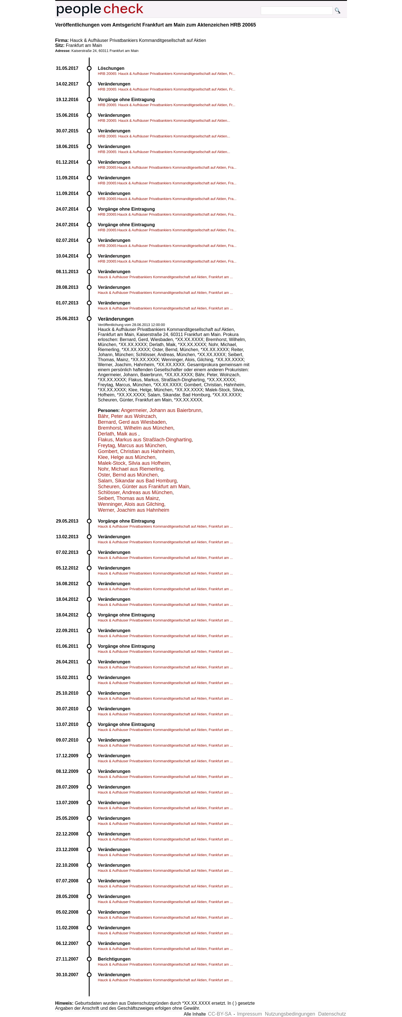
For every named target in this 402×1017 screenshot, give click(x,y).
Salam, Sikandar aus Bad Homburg (137, 481)
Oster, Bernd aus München (128, 475)
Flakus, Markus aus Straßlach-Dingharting (145, 439)
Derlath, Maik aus (118, 434)
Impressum (249, 1014)
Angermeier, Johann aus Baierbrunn (161, 410)
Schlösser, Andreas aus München (135, 492)
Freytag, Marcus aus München (132, 445)
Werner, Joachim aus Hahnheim (133, 510)
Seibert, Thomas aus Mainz (128, 498)
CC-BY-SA (219, 1014)
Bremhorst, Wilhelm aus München (135, 428)
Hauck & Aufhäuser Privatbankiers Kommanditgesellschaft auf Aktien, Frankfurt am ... (165, 277)
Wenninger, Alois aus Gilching (131, 504)
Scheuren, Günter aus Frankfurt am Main (143, 486)
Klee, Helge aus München (126, 457)
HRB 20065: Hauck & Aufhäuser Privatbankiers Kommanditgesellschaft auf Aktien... (164, 120)
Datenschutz (332, 1014)
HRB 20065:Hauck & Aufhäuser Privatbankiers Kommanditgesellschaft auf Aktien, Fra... (167, 167)
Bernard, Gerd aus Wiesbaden (132, 422)
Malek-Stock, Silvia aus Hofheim (134, 463)
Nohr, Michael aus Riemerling (131, 469)
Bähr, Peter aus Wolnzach (127, 416)
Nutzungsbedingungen (290, 1014)
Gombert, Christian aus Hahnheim (136, 451)
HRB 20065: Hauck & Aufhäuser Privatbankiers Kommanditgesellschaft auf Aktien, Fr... (166, 74)
